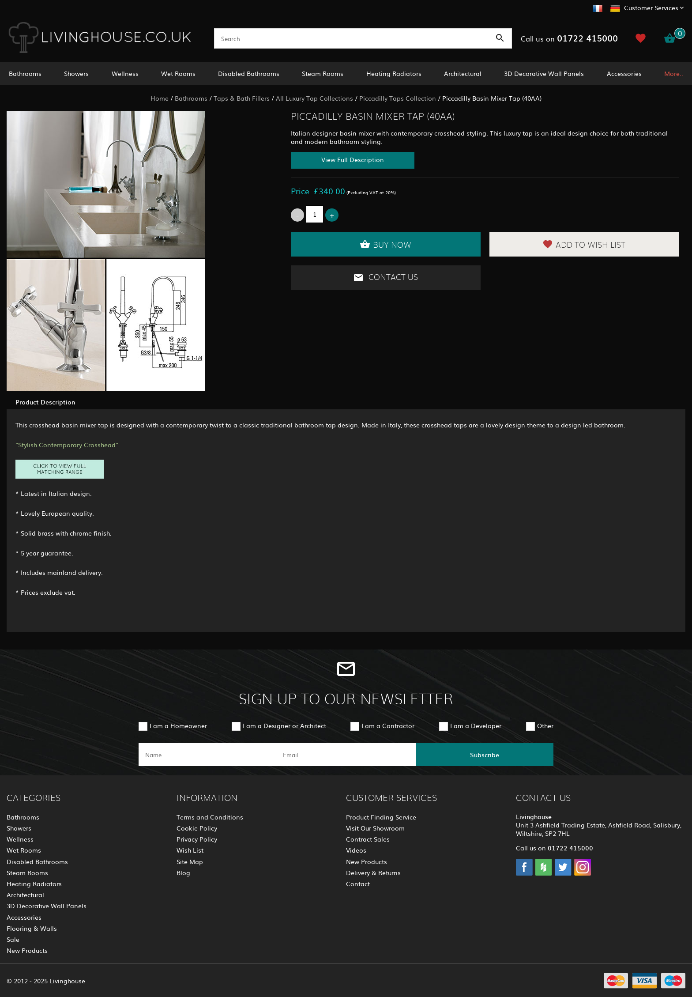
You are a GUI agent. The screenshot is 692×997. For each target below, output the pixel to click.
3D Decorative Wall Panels (544, 73)
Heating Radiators (393, 73)
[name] (207, 755)
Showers (76, 73)
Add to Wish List (583, 244)
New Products (27, 950)
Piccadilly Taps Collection (397, 98)
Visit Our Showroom (375, 827)
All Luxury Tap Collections (314, 98)
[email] (345, 755)
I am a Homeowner (178, 725)
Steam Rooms (322, 73)
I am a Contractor (387, 725)
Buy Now (385, 244)
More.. (673, 73)
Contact (358, 883)
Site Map (190, 861)
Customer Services (651, 7)
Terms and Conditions (210, 816)
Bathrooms (25, 73)
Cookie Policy (197, 827)
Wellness (125, 73)
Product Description (45, 402)
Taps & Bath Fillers (242, 98)
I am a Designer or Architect (284, 725)
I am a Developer (475, 725)
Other (545, 725)
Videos (356, 850)
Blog (183, 872)
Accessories (624, 73)
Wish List (190, 850)
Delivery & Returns (373, 872)
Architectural (462, 73)
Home (159, 98)
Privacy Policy (197, 839)
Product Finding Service (381, 816)
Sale (13, 939)
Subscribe (484, 754)
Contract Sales (368, 839)
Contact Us (385, 277)
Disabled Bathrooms (248, 73)
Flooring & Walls (32, 928)
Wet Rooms (178, 73)
